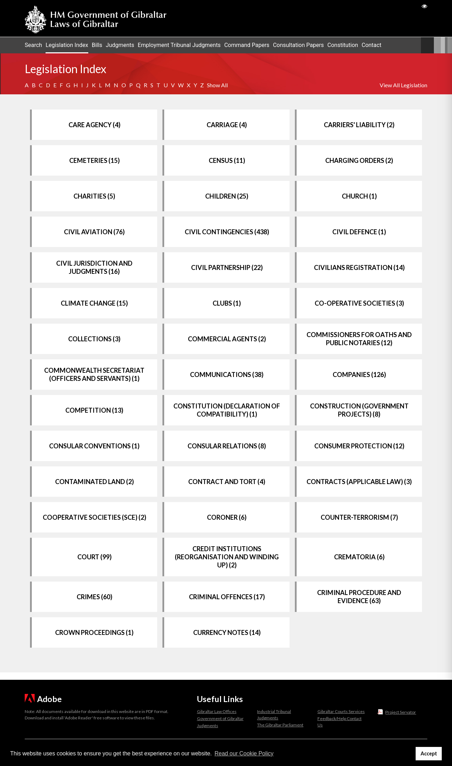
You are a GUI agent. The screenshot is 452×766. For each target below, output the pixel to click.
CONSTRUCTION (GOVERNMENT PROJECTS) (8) (359, 410)
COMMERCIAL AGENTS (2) (227, 339)
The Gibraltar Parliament (280, 724)
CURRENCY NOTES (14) (227, 632)
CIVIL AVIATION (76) (94, 232)
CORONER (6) (226, 517)
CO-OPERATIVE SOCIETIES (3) (359, 303)
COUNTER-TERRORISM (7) (359, 517)
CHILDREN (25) (226, 196)
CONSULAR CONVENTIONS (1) (94, 446)
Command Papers (246, 45)
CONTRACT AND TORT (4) (226, 481)
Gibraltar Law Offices (217, 711)
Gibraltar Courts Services (341, 711)
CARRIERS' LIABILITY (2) (359, 125)
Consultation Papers (298, 45)
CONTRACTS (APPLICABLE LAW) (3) (359, 481)
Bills (97, 45)
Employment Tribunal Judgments (179, 45)
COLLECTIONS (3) (94, 339)
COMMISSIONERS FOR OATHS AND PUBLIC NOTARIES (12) (359, 339)
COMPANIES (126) (359, 374)
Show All (217, 85)
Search (33, 45)
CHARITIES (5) (94, 196)
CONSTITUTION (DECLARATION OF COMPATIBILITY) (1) (226, 410)
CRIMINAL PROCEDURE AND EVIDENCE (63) (359, 597)
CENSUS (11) (227, 160)
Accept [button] (429, 753)
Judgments (120, 45)
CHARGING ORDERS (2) (359, 160)
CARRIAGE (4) (227, 125)
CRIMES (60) (94, 597)
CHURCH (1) (359, 196)
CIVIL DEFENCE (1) (359, 232)
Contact (371, 45)
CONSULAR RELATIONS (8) (227, 446)
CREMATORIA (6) (359, 557)
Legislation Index (67, 45)
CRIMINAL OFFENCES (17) (227, 597)
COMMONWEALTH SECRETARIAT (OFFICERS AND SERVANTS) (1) (94, 374)
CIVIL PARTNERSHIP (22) (227, 267)
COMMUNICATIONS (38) (226, 374)
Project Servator (400, 712)
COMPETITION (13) (94, 410)
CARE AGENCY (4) (94, 125)
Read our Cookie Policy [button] (243, 753)
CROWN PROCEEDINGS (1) (94, 632)
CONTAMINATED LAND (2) (94, 481)
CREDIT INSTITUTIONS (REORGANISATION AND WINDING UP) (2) (227, 557)
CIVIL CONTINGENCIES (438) (227, 232)
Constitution (342, 45)
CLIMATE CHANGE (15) (94, 303)
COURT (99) (94, 557)
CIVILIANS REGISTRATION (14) (359, 267)
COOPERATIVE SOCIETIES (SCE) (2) (94, 517)
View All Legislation (403, 85)
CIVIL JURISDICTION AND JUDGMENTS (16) (94, 267)
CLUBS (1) (227, 303)
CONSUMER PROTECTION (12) (359, 446)
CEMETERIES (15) (94, 160)
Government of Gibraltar (220, 718)
